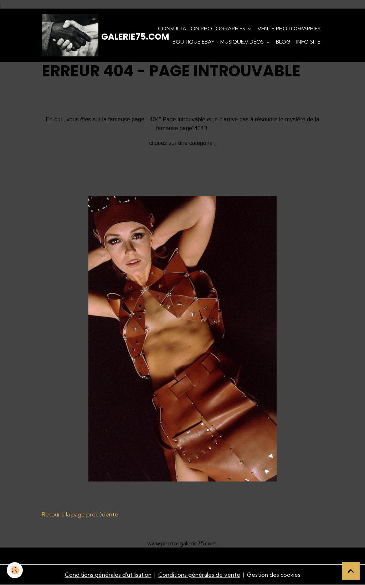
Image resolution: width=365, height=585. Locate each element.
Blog (283, 42)
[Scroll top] (351, 571)
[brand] (81, 35)
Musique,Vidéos (242, 42)
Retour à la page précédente (80, 515)
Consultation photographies (202, 28)
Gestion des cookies (274, 575)
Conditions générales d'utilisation (107, 575)
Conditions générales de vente (199, 575)
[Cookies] (15, 570)
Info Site (308, 42)
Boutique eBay (194, 42)
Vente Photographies (288, 28)
